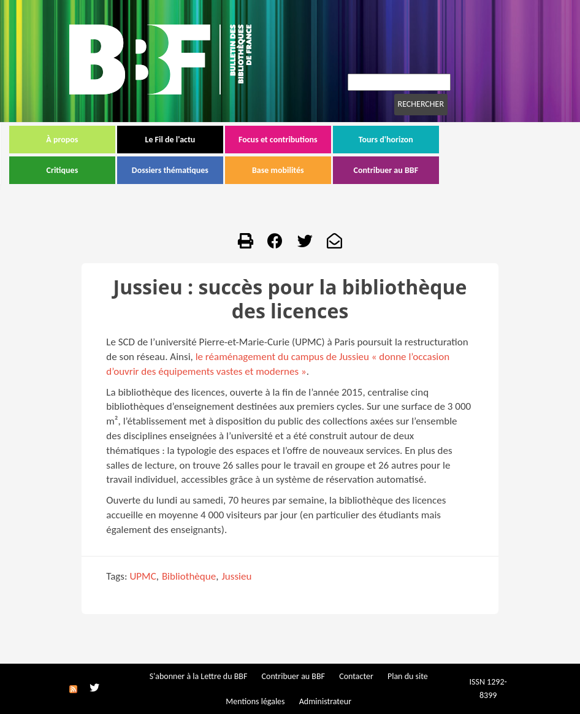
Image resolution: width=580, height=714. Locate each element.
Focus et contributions (338, 139)
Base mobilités (338, 170)
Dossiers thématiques (230, 170)
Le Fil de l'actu (230, 139)
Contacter (356, 676)
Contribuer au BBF (446, 170)
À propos (122, 139)
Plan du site (407, 676)
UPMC (142, 576)
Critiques (123, 170)
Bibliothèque (189, 576)
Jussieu (236, 576)
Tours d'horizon (446, 139)
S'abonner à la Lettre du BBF (199, 676)
